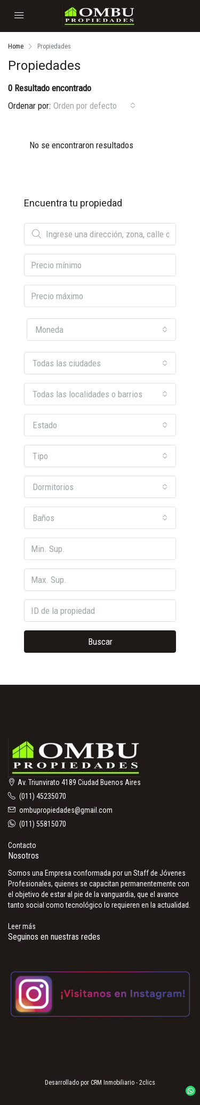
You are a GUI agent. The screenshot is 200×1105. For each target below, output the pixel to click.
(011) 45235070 (42, 796)
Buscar (100, 641)
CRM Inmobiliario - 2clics (123, 1082)
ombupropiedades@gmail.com (66, 810)
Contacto (22, 845)
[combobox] (94, 105)
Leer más (22, 926)
